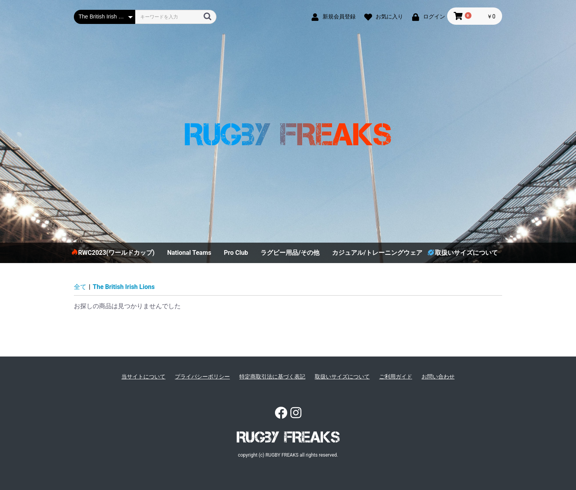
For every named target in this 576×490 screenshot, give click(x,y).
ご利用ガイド (395, 376)
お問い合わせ (438, 376)
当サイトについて (143, 376)
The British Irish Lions (124, 287)
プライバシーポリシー (202, 376)
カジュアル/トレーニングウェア (377, 252)
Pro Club (236, 252)
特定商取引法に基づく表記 (272, 376)
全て (80, 287)
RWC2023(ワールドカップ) (116, 252)
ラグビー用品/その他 (289, 252)
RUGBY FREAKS (288, 437)
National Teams (189, 252)
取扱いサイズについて (466, 252)
